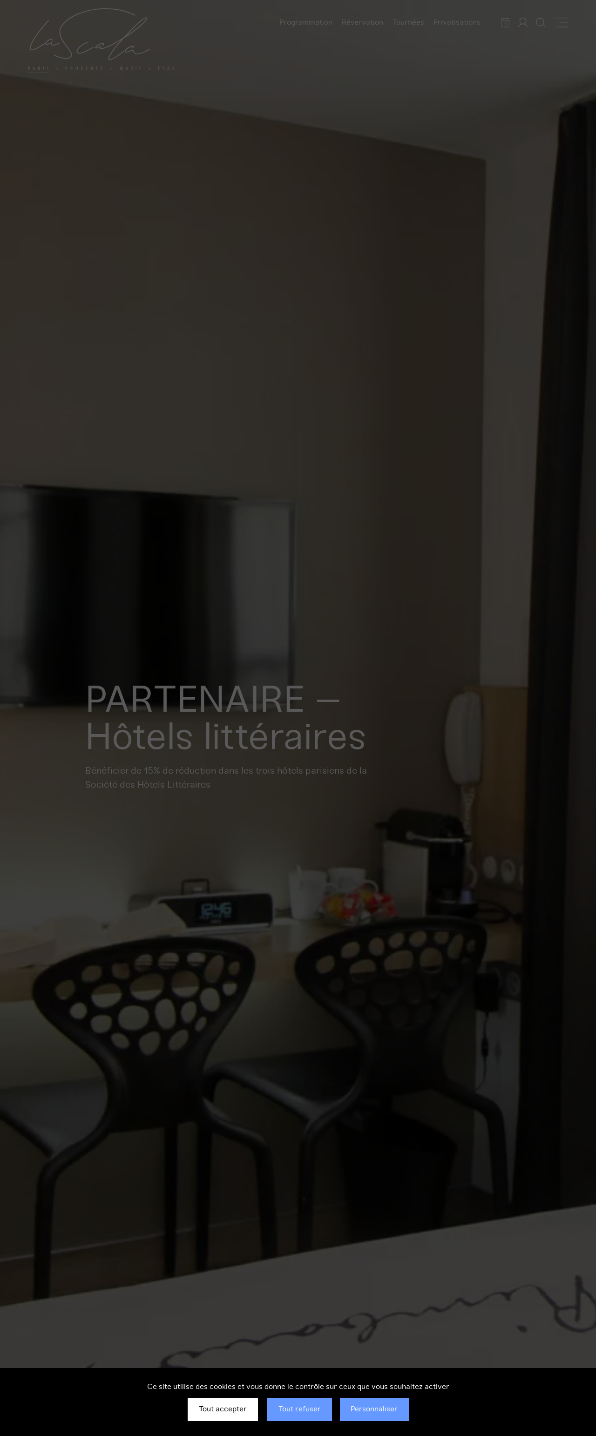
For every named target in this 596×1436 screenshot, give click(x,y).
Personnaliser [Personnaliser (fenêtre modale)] (374, 1409)
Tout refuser (299, 1409)
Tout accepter (223, 1409)
